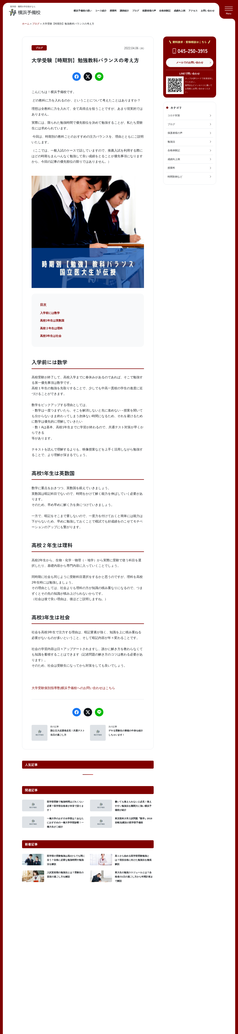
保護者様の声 (149, 10)
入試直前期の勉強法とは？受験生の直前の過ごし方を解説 (65, 874)
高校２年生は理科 (51, 328)
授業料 (113, 10)
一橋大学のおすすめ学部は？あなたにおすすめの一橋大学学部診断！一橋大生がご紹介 (65, 822)
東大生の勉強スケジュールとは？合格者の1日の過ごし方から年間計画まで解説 (134, 876)
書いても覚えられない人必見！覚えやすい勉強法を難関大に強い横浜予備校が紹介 (133, 805)
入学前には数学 (50, 312)
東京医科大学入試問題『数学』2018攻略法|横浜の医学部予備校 (133, 820)
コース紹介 (101, 10)
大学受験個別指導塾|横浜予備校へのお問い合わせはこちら (73, 688)
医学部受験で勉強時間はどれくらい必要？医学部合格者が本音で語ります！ (65, 805)
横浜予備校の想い (83, 10)
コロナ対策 (190, 115)
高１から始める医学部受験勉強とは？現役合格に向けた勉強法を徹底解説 (133, 860)
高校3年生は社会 (50, 335)
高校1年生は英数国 (52, 320)
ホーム (25, 23)
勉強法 (190, 141)
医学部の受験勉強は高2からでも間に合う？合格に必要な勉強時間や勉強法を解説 (66, 860)
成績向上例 (179, 10)
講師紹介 (124, 10)
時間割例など (190, 176)
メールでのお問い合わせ (189, 62)
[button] (228, 9)
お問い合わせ (208, 10)
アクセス (193, 10)
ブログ (135, 10)
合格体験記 (165, 10)
